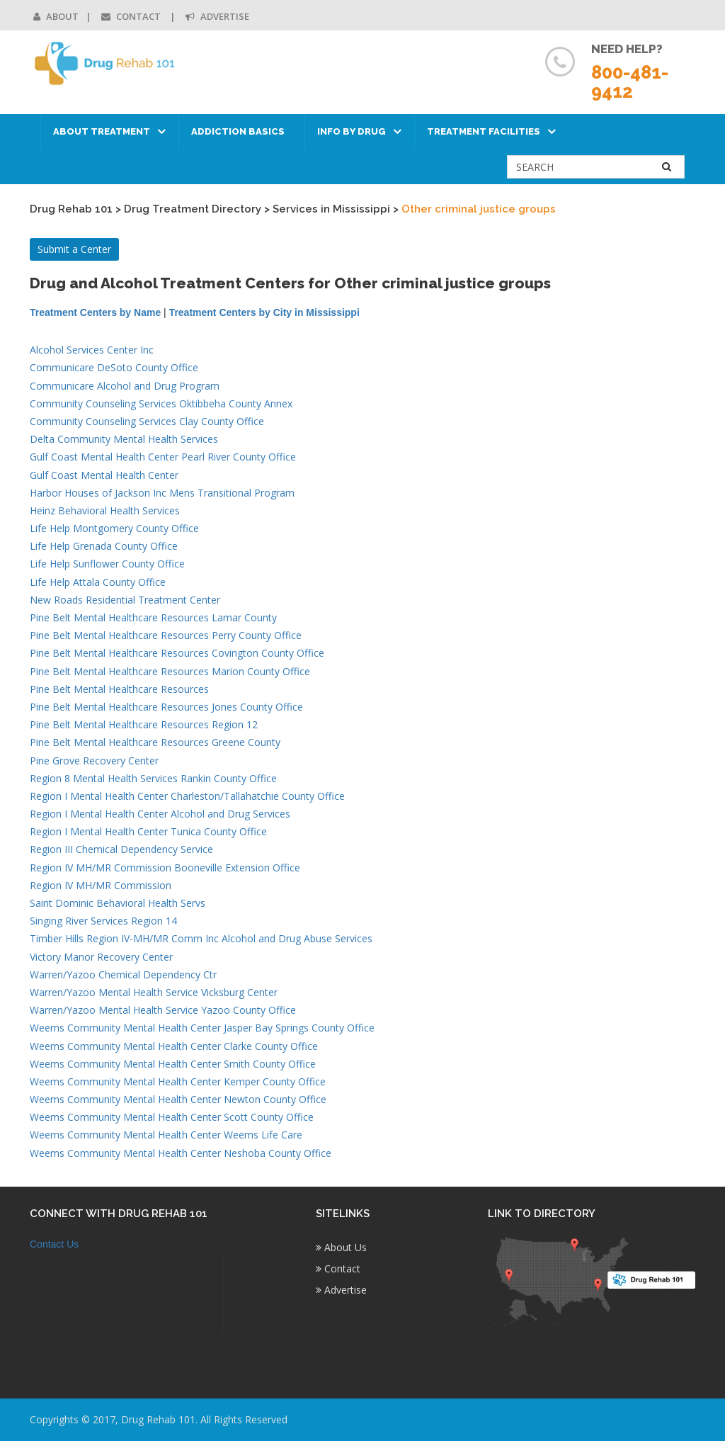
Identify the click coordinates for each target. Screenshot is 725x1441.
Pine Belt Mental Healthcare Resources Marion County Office (170, 671)
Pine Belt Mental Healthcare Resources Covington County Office (177, 653)
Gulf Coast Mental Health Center (104, 475)
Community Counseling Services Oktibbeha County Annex (161, 403)
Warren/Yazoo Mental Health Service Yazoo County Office (163, 1010)
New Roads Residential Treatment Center (125, 599)
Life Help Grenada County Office (104, 546)
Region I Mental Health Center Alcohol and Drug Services (160, 813)
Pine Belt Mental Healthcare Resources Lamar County (153, 617)
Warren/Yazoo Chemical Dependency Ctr (123, 974)
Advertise (217, 16)
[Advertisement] (620, 517)
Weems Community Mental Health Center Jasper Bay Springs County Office (202, 1027)
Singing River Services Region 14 (103, 920)
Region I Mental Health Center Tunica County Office (148, 831)
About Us (341, 1247)
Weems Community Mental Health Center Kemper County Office (178, 1081)
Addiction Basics (238, 131)
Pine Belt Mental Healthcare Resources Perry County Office (166, 635)
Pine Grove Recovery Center (94, 760)
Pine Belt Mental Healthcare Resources (119, 689)
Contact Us (54, 1244)
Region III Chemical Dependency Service (121, 849)
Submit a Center (74, 249)
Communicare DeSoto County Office (114, 367)
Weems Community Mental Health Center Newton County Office (178, 1099)
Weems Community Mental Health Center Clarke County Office (174, 1046)
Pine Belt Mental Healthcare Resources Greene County (155, 742)
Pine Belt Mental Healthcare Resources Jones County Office (166, 706)
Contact (132, 16)
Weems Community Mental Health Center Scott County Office (172, 1117)
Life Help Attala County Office (98, 582)
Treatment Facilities (483, 131)
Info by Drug (351, 131)
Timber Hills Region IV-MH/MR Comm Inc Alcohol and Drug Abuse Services (201, 938)
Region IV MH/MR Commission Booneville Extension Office (165, 867)
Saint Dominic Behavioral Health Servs (117, 903)
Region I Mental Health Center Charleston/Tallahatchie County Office (187, 796)
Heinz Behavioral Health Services (105, 510)
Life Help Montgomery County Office (114, 528)
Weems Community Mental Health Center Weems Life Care (166, 1134)
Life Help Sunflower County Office (107, 563)
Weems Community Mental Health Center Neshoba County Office (180, 1153)
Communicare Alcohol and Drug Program (124, 385)
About (56, 16)
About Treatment (101, 131)
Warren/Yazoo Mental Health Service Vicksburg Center (154, 992)
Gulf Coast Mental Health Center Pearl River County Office (163, 456)
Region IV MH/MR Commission (100, 885)
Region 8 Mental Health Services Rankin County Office (153, 778)
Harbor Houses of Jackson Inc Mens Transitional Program (162, 492)
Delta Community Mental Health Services (124, 439)
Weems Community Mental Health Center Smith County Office (173, 1063)
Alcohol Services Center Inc (92, 349)
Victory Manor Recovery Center (101, 957)
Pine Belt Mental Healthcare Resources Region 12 (144, 724)
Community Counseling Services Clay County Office (147, 421)
